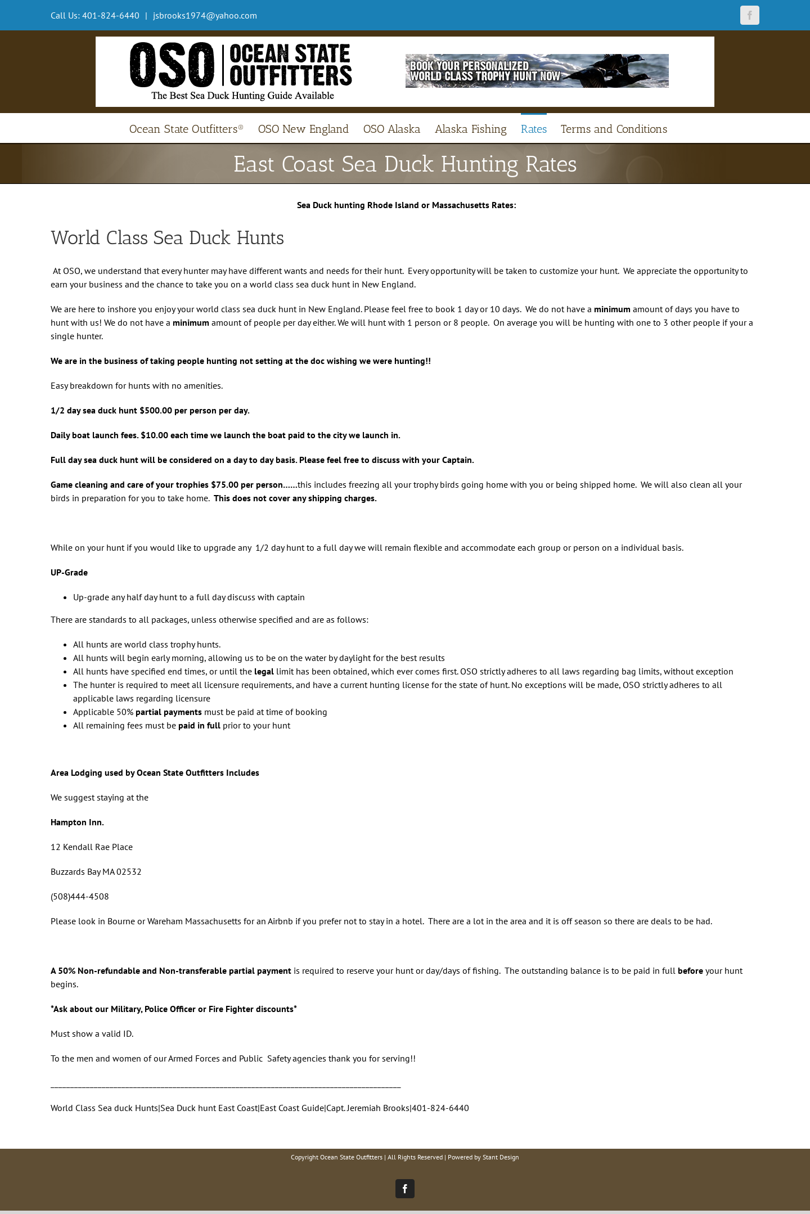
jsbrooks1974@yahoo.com (204, 15)
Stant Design (501, 1157)
